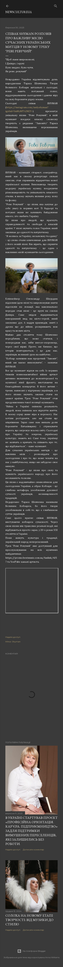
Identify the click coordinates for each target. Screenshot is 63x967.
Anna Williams (52, 957)
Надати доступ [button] (12, 637)
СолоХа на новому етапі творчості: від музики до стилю (29, 919)
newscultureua (18, 12)
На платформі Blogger (31, 951)
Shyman (16, 641)
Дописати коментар (33, 849)
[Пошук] (56, 5)
